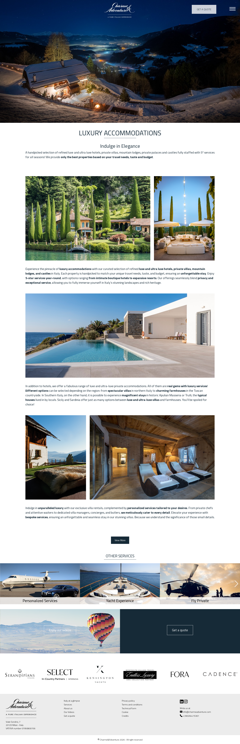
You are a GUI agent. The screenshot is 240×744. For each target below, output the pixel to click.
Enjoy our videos (60, 630)
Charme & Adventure (120, 10)
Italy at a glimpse (72, 700)
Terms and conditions (132, 704)
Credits (125, 716)
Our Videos (69, 712)
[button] (236, 583)
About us (68, 708)
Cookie (125, 712)
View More (120, 540)
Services (68, 704)
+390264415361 (191, 716)
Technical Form (129, 708)
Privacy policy (128, 700)
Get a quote (204, 9)
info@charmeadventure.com (195, 712)
